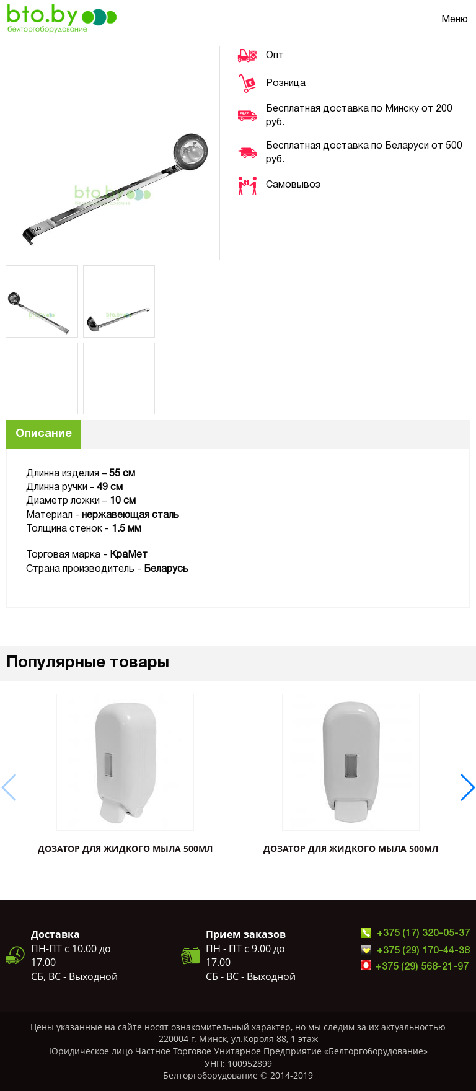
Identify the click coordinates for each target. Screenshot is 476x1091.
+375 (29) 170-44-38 (423, 951)
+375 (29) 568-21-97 (422, 967)
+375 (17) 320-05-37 (423, 933)
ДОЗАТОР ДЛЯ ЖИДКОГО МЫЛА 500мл (125, 848)
